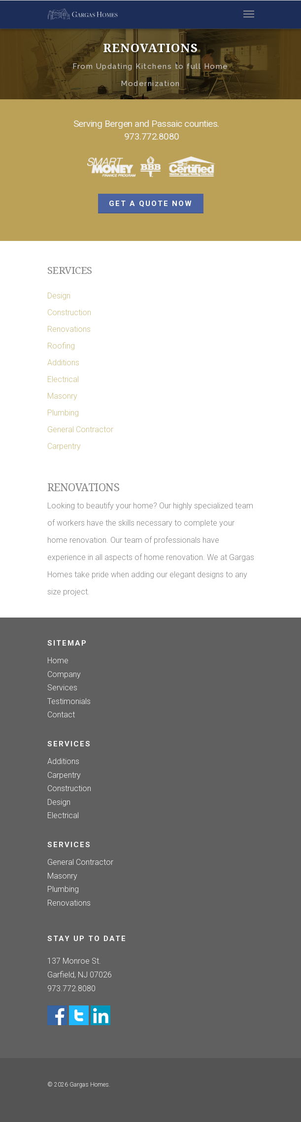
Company (64, 674)
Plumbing (63, 412)
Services (62, 687)
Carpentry (64, 446)
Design (58, 295)
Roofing (61, 346)
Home (57, 661)
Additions (63, 362)
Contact (61, 714)
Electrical (63, 379)
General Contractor (80, 429)
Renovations (69, 329)
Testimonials (69, 701)
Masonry (62, 396)
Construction (69, 312)
